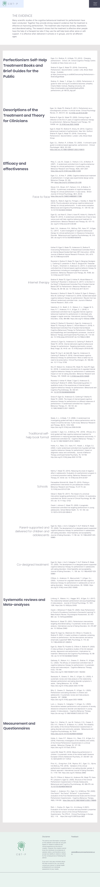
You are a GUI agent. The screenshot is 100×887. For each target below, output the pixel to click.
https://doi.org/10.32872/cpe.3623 (72, 816)
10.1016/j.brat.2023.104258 (69, 124)
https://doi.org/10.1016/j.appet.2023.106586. (67, 699)
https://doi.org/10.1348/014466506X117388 (66, 196)
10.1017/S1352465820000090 (64, 392)
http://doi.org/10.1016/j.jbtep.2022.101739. (66, 457)
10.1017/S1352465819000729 (61, 786)
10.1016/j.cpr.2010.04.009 (78, 113)
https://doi (59, 605)
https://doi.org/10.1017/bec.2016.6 (63, 747)
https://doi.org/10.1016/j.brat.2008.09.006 (66, 427)
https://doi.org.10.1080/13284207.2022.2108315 (67, 149)
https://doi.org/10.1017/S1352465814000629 (67, 734)
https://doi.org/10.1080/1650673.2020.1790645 (79, 800)
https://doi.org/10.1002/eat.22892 (74, 773)
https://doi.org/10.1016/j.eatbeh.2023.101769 (67, 686)
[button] (95, 3)
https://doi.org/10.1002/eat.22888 (82, 319)
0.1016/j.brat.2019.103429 (79, 376)
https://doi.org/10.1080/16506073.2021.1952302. (68, 672)
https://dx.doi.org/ (57, 713)
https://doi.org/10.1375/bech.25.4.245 (67, 182)
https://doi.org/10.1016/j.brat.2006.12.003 (66, 171)
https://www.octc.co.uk (68, 63)
